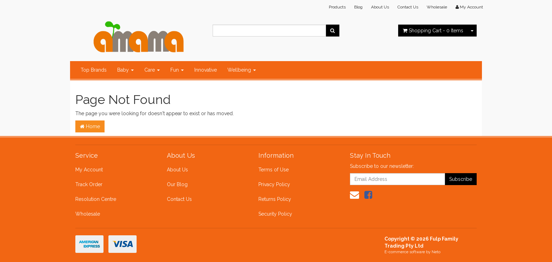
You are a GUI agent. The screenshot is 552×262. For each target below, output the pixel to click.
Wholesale (437, 7)
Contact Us (407, 7)
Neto (436, 252)
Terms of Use (273, 169)
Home (90, 126)
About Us (380, 7)
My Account (89, 169)
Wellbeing (241, 70)
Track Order (88, 184)
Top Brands (94, 70)
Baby (125, 70)
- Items (433, 30)
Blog (358, 7)
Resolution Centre (95, 199)
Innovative (205, 70)
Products (337, 7)
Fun (177, 70)
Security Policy (275, 214)
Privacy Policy (274, 184)
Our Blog (177, 184)
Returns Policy (274, 199)
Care (152, 70)
